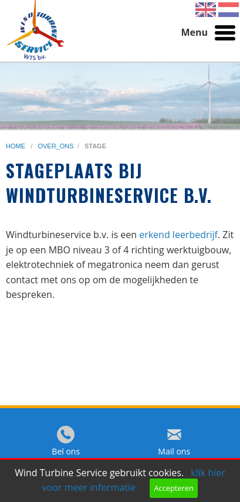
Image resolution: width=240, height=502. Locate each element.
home (16, 146)
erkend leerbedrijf (178, 234)
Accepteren (173, 488)
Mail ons (174, 451)
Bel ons (66, 451)
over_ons (55, 146)
